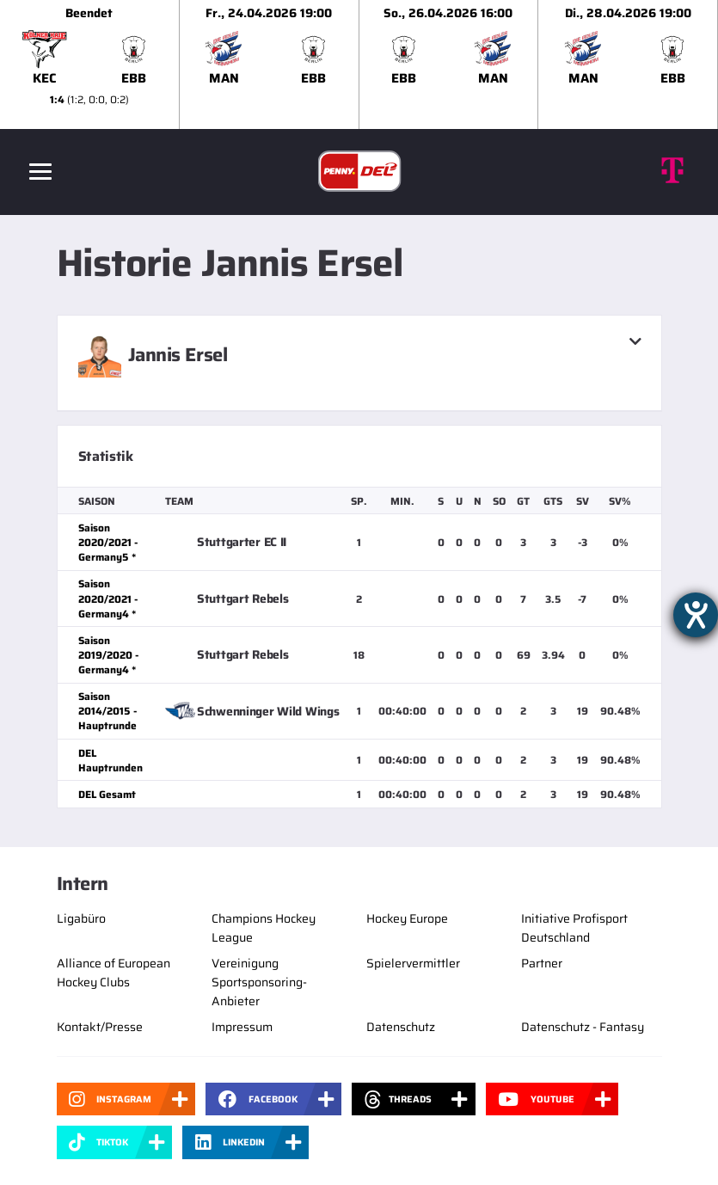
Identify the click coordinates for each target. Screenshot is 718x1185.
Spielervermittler (413, 963)
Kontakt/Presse (100, 1026)
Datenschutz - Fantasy (582, 1026)
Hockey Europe (407, 918)
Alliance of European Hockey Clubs (113, 973)
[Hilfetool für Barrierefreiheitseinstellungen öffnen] (695, 614)
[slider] (359, 64)
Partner (541, 963)
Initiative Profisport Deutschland (574, 928)
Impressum (242, 1026)
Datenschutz (400, 1026)
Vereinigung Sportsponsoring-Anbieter (259, 982)
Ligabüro (81, 918)
